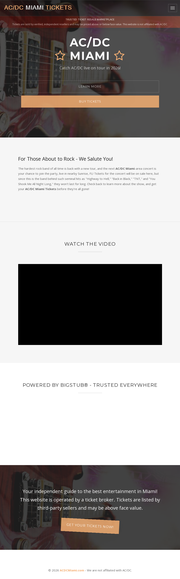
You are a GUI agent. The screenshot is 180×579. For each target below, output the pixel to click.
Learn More (90, 86)
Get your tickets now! (90, 526)
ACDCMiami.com (72, 570)
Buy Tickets (90, 101)
